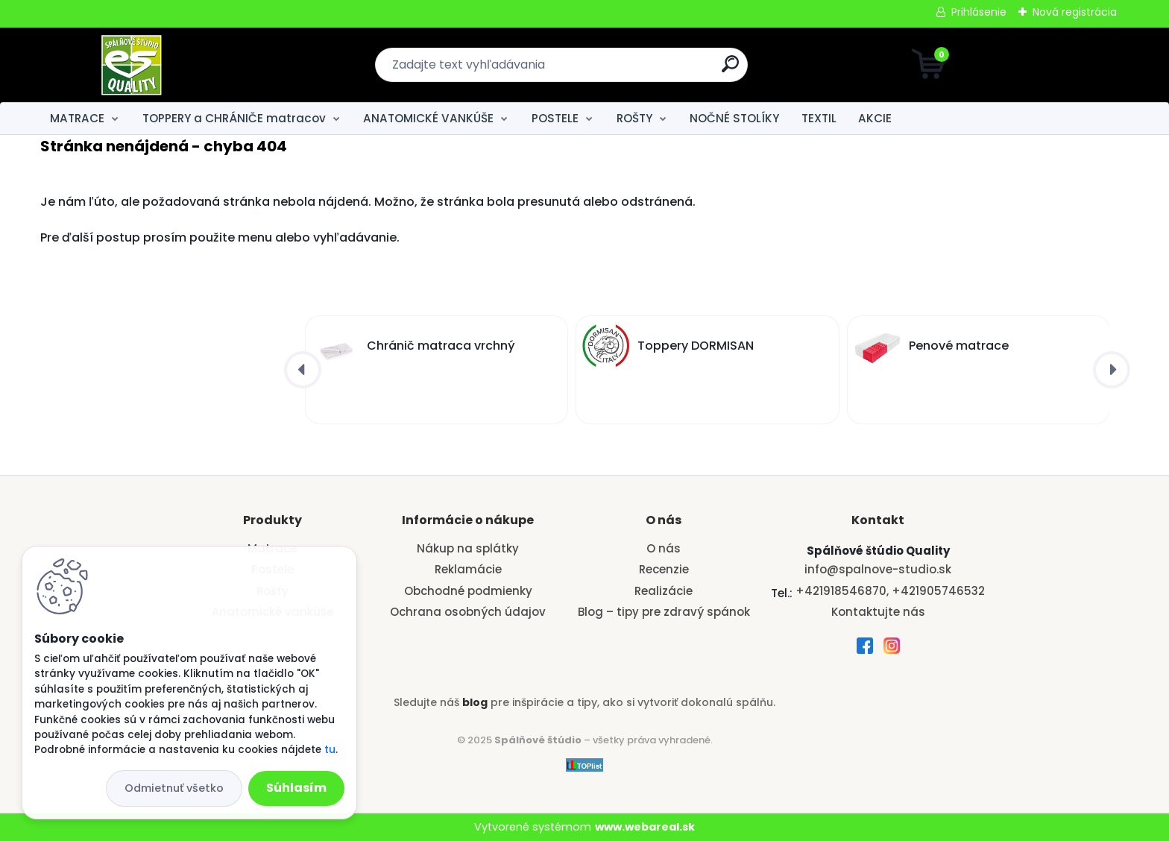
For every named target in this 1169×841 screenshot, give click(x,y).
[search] (730, 69)
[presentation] (302, 369)
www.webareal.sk (645, 826)
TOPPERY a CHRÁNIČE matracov (234, 118)
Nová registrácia (1075, 11)
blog (475, 702)
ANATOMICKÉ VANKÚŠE (428, 118)
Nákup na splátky (468, 548)
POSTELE (555, 118)
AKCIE (875, 118)
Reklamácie (468, 569)
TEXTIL (818, 118)
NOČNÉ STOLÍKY (734, 118)
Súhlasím (296, 787)
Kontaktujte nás (878, 612)
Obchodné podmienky (468, 591)
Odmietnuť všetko (174, 788)
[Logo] (131, 65)
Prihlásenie (978, 11)
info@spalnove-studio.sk (877, 569)
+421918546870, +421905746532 (890, 591)
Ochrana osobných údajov (468, 612)
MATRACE (77, 118)
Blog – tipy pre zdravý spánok (664, 612)
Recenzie (664, 569)
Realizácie (663, 591)
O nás (663, 548)
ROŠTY (634, 118)
